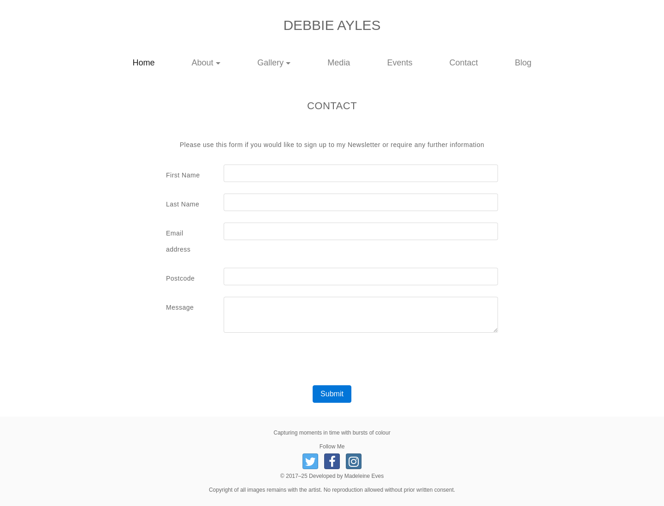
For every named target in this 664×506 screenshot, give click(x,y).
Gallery (270, 62)
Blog (523, 62)
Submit (332, 394)
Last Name (182, 204)
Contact (463, 62)
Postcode (180, 278)
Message (180, 307)
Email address (178, 241)
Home (153, 62)
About (202, 62)
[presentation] (332, 363)
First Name (183, 175)
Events (399, 62)
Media (338, 62)
